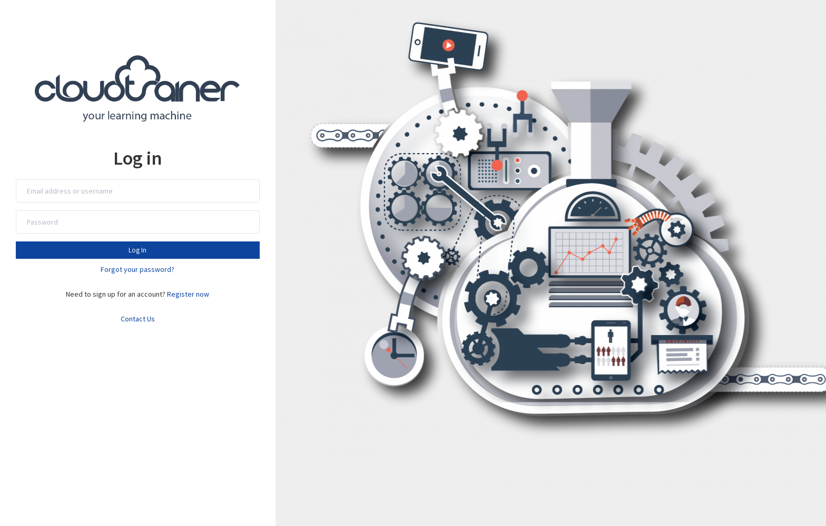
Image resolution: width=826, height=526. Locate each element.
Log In (137, 250)
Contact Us (138, 318)
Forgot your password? (137, 269)
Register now (188, 294)
